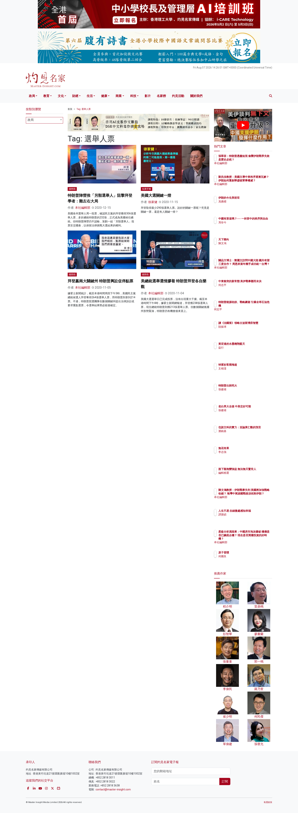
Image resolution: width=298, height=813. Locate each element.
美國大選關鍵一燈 (156, 195)
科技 (133, 96)
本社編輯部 (82, 207)
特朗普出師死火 (250, 385)
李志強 (245, 451)
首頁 (70, 109)
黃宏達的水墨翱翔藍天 (254, 343)
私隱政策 (268, 802)
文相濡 (245, 368)
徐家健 (152, 202)
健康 (104, 96)
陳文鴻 (245, 243)
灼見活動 (178, 96)
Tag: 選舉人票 (84, 109)
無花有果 (246, 448)
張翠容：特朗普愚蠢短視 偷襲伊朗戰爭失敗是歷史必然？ (255, 159)
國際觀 (72, 189)
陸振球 (245, 330)
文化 (61, 96)
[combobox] (44, 120)
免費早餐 (146, 189)
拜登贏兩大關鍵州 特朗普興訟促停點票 (100, 281)
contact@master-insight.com (113, 789)
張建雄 (245, 389)
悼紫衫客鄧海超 (250, 364)
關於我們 (196, 96)
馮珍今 (245, 225)
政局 (32, 96)
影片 (148, 96)
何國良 (245, 556)
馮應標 (245, 201)
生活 (90, 96)
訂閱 (225, 781)
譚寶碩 (245, 517)
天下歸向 (246, 239)
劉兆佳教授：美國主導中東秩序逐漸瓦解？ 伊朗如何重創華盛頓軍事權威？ (255, 180)
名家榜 (161, 96)
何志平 (245, 288)
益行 (243, 347)
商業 (119, 96)
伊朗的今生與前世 (251, 197)
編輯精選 (246, 476)
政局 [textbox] (31, 120)
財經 (75, 96)
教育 (46, 96)
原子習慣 (246, 552)
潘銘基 (245, 434)
